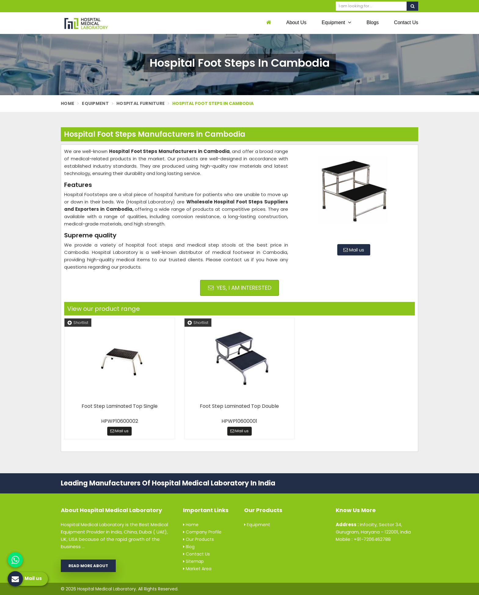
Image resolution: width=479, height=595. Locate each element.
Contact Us (406, 22)
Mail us (353, 250)
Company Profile (202, 532)
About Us (296, 22)
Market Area (197, 569)
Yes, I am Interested (239, 288)
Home (67, 103)
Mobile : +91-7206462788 (363, 539)
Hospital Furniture (140, 103)
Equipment (336, 22)
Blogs (373, 22)
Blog (189, 547)
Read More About (88, 566)
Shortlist (78, 322)
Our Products (198, 539)
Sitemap (193, 561)
